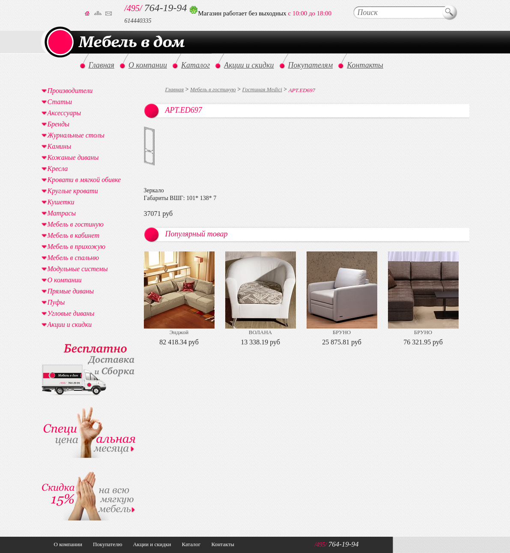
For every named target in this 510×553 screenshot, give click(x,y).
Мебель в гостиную (213, 89)
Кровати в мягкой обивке (84, 179)
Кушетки (61, 202)
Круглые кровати (73, 190)
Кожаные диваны (73, 157)
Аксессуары (64, 113)
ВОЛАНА (260, 332)
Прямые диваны (71, 291)
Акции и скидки (70, 324)
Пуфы (56, 302)
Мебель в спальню (73, 257)
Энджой (179, 332)
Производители (70, 90)
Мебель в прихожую (77, 246)
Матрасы (62, 213)
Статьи (60, 101)
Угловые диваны (71, 313)
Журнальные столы (76, 135)
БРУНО (342, 332)
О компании (65, 280)
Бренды (58, 124)
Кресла (58, 168)
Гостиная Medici (262, 89)
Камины (60, 146)
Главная (174, 89)
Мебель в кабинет (73, 235)
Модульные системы (78, 268)
